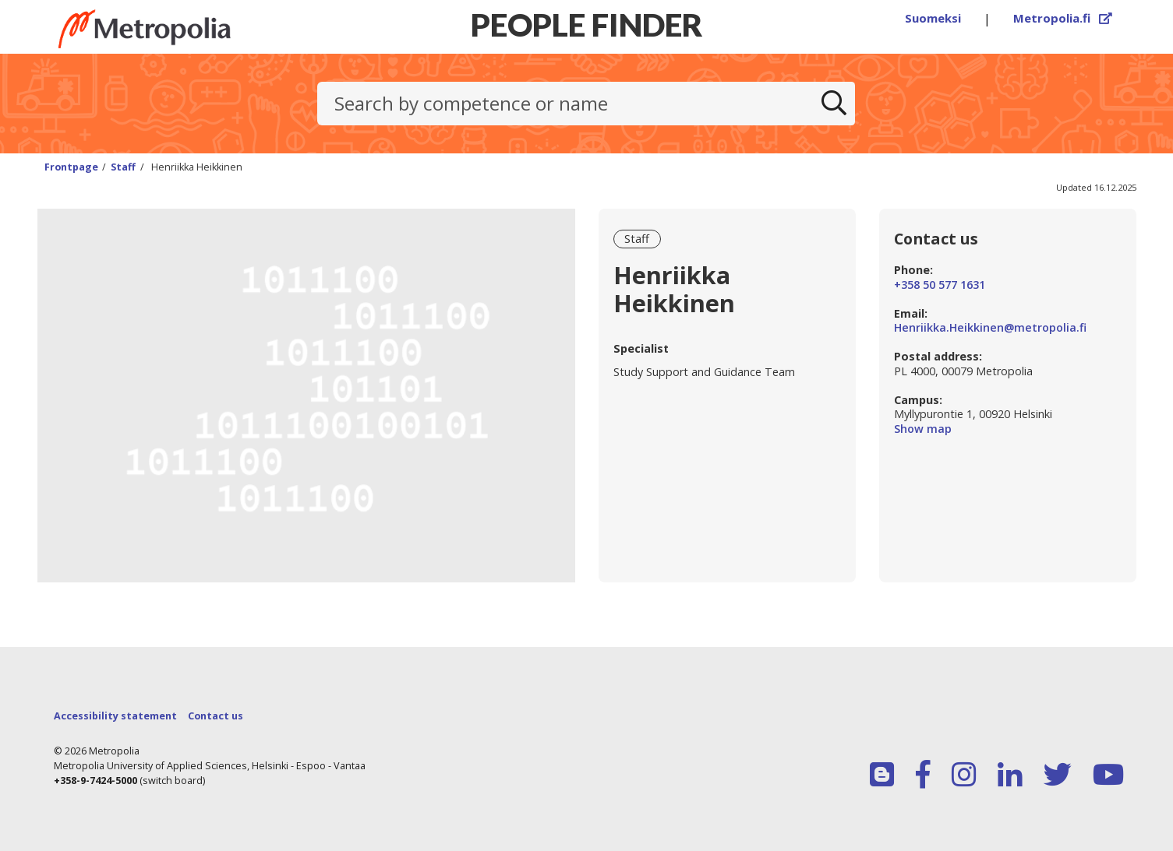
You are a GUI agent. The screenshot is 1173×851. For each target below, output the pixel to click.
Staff (123, 167)
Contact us (215, 716)
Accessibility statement (115, 716)
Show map (1007, 429)
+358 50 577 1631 (939, 285)
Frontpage (71, 167)
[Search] (834, 103)
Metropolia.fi (1063, 18)
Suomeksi (933, 18)
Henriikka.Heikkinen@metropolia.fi (990, 328)
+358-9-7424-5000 (95, 780)
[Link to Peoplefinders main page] (173, 28)
